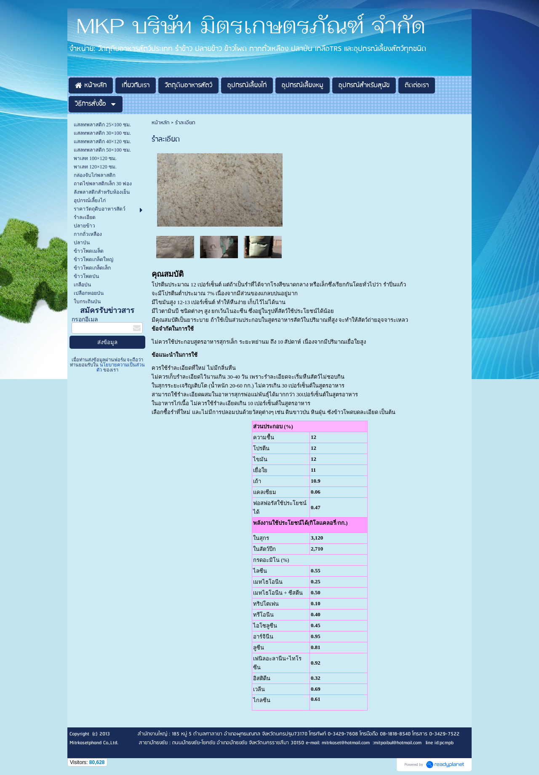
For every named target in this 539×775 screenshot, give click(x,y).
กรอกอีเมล (85, 319)
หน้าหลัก (160, 122)
